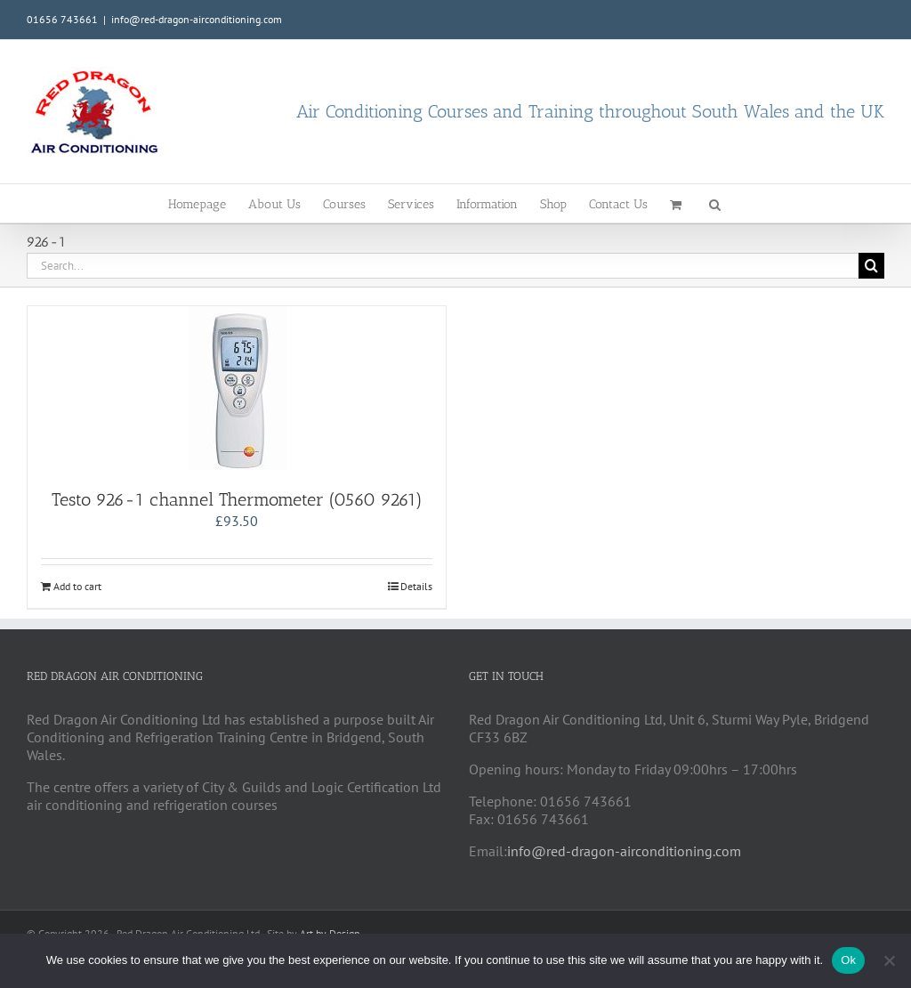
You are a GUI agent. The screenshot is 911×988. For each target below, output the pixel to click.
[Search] (871, 266)
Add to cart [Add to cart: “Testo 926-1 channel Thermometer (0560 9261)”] (77, 586)
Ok (848, 960)
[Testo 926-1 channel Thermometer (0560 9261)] (237, 388)
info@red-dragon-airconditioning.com (196, 19)
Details (416, 586)
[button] (715, 203)
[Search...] (443, 266)
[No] (889, 960)
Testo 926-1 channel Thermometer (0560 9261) (237, 499)
